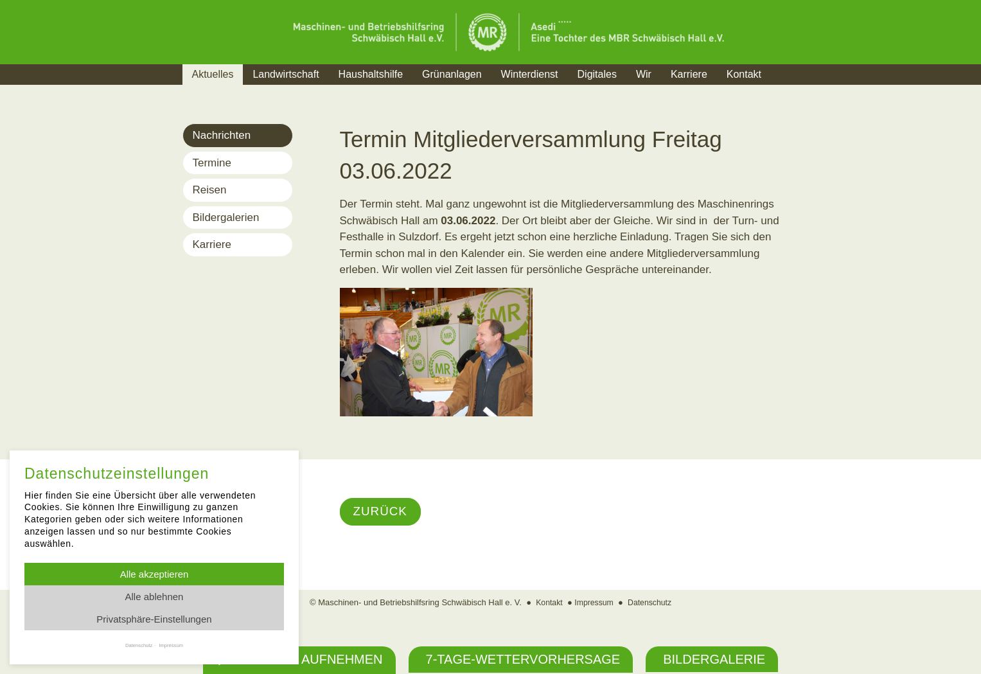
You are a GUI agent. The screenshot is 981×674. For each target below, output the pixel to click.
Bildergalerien (226, 217)
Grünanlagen (452, 74)
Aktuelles (213, 74)
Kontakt (744, 74)
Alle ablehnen (154, 596)
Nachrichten (222, 135)
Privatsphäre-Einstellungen (153, 619)
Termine (212, 163)
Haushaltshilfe (371, 74)
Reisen (210, 190)
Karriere (689, 74)
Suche (795, 90)
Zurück (382, 512)
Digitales (597, 74)
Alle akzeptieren (154, 574)
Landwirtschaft (285, 74)
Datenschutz (651, 603)
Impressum (593, 603)
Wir (643, 74)
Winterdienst (529, 74)
